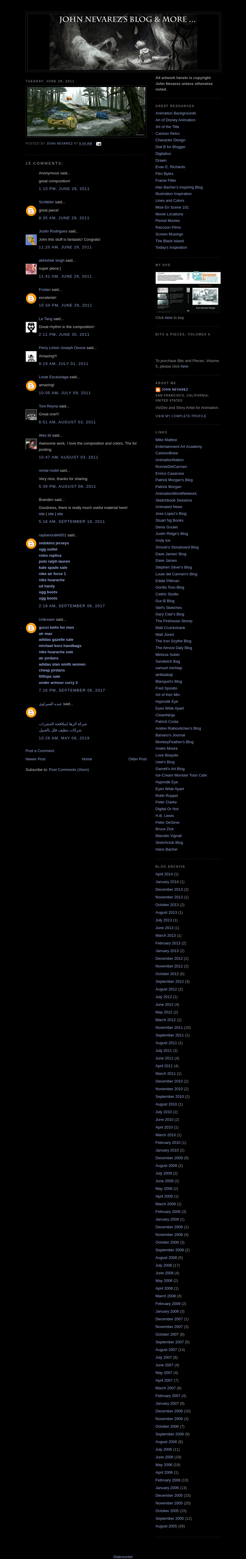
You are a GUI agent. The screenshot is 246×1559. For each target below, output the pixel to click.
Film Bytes (165, 173)
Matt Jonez (165, 634)
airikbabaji (164, 674)
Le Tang (46, 319)
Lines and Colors (170, 200)
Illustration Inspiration (174, 193)
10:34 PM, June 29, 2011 (65, 305)
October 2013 (167, 905)
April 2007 (164, 1380)
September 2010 (170, 1096)
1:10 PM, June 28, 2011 (64, 188)
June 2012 (165, 1004)
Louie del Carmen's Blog (176, 574)
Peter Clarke (166, 802)
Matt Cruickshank (170, 627)
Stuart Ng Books (170, 520)
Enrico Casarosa (170, 473)
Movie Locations (169, 214)
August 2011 (166, 1043)
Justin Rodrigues (53, 231)
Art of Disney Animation (176, 120)
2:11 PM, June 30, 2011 (64, 334)
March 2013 (166, 935)
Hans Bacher (167, 849)
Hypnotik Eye (167, 701)
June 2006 (165, 1457)
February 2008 (168, 1303)
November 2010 (169, 1089)
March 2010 (166, 1135)
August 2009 (166, 1165)
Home (87, 759)
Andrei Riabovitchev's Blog (178, 728)
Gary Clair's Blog (170, 614)
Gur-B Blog (165, 601)
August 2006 (166, 1442)
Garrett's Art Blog (170, 769)
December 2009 (169, 1158)
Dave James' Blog (171, 554)
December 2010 (169, 1081)
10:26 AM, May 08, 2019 (64, 738)
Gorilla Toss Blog (170, 587)
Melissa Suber (168, 654)
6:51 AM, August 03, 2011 (67, 422)
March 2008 (166, 1296)
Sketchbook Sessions (174, 500)
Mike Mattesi (166, 440)
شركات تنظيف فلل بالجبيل (60, 730)
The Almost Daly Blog (174, 648)
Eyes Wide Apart (170, 708)
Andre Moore (167, 748)
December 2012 (169, 958)
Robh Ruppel (167, 795)
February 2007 (168, 1395)
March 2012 (166, 1020)
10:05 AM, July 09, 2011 (65, 393)
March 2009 (166, 1204)
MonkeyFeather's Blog (175, 742)
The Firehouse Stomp (174, 621)
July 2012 (164, 997)
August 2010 (166, 1104)
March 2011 (166, 1073)
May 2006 (164, 1465)
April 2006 (164, 1472)
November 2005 (169, 1503)
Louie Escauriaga (54, 377)
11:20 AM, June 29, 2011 (65, 247)
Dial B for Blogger (171, 147)
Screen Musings (169, 234)
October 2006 (167, 1426)
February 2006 (168, 1480)
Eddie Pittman (168, 581)
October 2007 (167, 1334)
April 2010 (164, 1127)
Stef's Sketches (169, 607)
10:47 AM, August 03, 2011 (69, 457)
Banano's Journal (170, 735)
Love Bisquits (167, 755)
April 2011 (164, 1066)
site (42, 514)
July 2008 (164, 1265)
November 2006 (169, 1418)
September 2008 (170, 1250)
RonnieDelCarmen (171, 466)
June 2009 (165, 1181)
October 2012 (167, 974)
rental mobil (49, 470)
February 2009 (168, 1211)
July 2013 (164, 920)
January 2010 (167, 1150)
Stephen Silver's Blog (174, 567)
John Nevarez (175, 389)
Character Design (170, 140)
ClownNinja (165, 715)
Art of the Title (167, 127)
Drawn (161, 160)
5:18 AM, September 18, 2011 (72, 521)
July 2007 (164, 1357)
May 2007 (164, 1372)
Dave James (166, 560)
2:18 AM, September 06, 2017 (72, 606)
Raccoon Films (168, 227)
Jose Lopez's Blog (171, 513)
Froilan (45, 289)
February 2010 (168, 1142)
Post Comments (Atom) (69, 769)
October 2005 (167, 1511)
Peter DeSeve (168, 822)
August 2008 (166, 1257)
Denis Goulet (167, 527)
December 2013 (169, 889)
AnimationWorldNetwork (176, 493)
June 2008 (165, 1273)
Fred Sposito (166, 688)
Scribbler (46, 202)
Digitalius (163, 153)
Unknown (47, 619)
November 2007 (169, 1326)
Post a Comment (40, 751)
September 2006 (170, 1434)
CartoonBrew (167, 453)
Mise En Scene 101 (172, 207)
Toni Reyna (48, 406)
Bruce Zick (165, 829)
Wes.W (45, 435)
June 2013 (165, 928)
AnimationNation (170, 460)
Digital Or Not (167, 809)
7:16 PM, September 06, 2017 (72, 690)
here (168, 317)
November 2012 (169, 966)
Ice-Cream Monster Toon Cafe (181, 775)
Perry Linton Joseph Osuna (62, 347)
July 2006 (164, 1449)
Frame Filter (166, 180)
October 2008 (167, 1242)
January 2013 (167, 951)
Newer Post (35, 759)
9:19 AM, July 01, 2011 (64, 363)
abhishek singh (52, 260)
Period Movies (168, 220)
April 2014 (164, 874)
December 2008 (169, 1227)
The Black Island (170, 241)
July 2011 (164, 1050)
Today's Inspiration (171, 247)
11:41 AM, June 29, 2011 (65, 276)
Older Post (137, 759)
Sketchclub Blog (169, 842)
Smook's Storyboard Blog (177, 547)
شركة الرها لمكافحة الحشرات (63, 724)
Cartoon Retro (168, 133)
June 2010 (165, 1119)
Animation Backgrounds (176, 113)
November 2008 (169, 1234)
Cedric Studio (167, 594)
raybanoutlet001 (52, 535)
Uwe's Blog (165, 762)
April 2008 (164, 1288)
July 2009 (164, 1173)
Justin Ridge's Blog (172, 533)
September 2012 (170, 981)
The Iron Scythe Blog (173, 641)
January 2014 (167, 882)
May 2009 (164, 1188)
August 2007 (166, 1349)
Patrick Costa (167, 721)
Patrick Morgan (168, 486)
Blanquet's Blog (169, 681)
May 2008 (164, 1280)
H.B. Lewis (165, 815)
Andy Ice (163, 540)
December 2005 (169, 1495)
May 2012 (164, 1012)
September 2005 (170, 1518)
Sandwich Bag (168, 661)
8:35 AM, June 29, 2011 (64, 218)
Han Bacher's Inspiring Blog (179, 187)
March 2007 (166, 1388)
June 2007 (165, 1365)
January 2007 (167, 1403)
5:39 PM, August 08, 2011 (67, 486)
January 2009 (167, 1219)
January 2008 (167, 1311)
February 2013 (168, 943)
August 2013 (166, 912)
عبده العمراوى (50, 704)
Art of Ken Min (168, 694)
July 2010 (164, 1112)
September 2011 (170, 1035)
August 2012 (166, 989)
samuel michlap (169, 668)
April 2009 (164, 1196)
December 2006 (169, 1411)
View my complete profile (181, 416)
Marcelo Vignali (169, 835)
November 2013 (169, 897)
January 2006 (167, 1488)
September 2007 (170, 1342)
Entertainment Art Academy (179, 446)
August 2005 (166, 1526)
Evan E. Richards (170, 167)
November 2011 (169, 1027)
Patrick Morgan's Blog (174, 480)
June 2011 (165, 1058)
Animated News (169, 507)
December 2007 (169, 1319)
